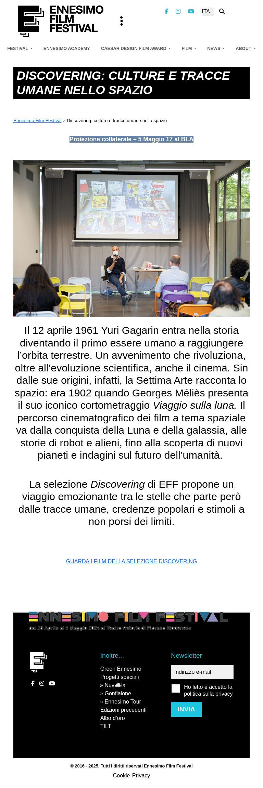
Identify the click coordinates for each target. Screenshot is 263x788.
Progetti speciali (119, 677)
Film (187, 48)
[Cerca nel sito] (222, 11)
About (244, 48)
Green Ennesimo (120, 669)
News (214, 48)
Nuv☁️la (114, 685)
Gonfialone (117, 693)
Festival (18, 48)
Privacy (141, 775)
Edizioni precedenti (123, 710)
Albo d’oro (112, 718)
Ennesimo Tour (122, 702)
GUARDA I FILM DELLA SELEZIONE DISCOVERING (131, 561)
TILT (105, 726)
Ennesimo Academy (66, 48)
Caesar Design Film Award (134, 48)
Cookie (121, 775)
